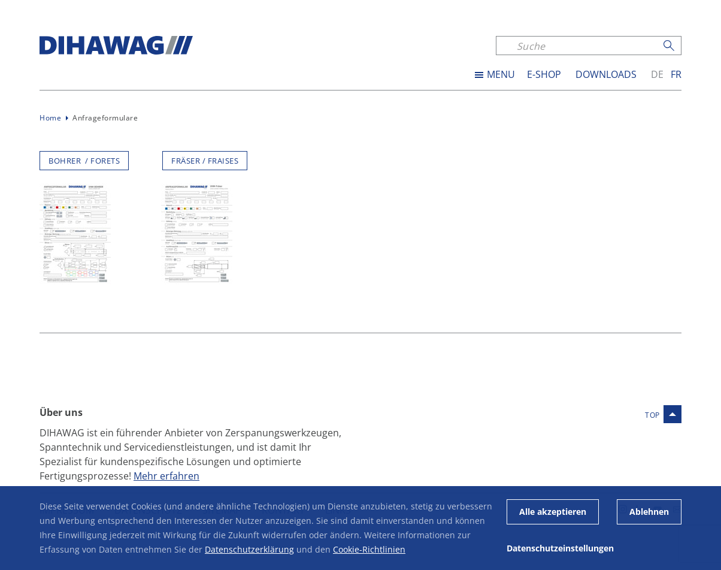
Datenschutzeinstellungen (560, 548)
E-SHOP (544, 74)
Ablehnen (649, 511)
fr (676, 74)
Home (50, 117)
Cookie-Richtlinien (369, 549)
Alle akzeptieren (552, 511)
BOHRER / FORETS (84, 160)
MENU (501, 74)
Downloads (606, 74)
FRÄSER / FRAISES (204, 160)
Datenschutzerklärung (249, 549)
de (657, 74)
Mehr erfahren (166, 475)
